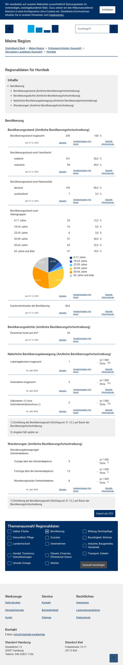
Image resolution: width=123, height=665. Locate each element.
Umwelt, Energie (22, 563)
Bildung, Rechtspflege (100, 531)
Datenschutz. (56, 14)
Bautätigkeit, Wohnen (100, 537)
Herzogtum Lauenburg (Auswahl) (24, 51)
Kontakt (46, 602)
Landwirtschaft (21, 543)
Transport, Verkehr (98, 553)
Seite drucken (12, 602)
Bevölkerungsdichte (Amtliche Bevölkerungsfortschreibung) (46, 95)
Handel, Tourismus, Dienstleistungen (23, 555)
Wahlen (54, 563)
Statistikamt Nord (15, 48)
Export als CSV (104, 513)
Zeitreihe (62, 143)
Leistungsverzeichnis (88, 610)
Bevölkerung (17, 86)
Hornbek (51, 51)
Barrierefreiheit (50, 610)
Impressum (82, 602)
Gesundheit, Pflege (23, 537)
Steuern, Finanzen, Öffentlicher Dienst (61, 555)
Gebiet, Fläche (21, 531)
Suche (8, 617)
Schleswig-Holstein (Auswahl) (65, 48)
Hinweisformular (14, 610)
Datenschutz (83, 617)
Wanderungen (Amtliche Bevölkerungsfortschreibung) (43, 105)
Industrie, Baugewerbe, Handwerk (100, 545)
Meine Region (36, 48)
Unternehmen (58, 543)
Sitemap (46, 617)
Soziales (55, 537)
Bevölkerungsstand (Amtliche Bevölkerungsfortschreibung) (46, 90)
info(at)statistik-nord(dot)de (29, 634)
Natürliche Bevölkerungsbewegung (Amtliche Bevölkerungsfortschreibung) (55, 100)
